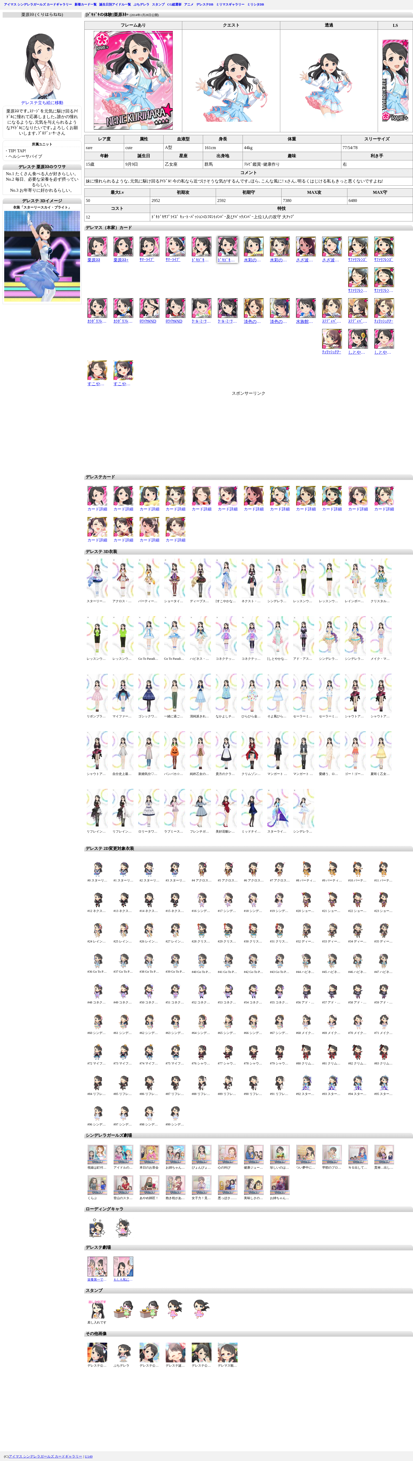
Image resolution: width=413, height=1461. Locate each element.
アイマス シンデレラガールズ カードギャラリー (38, 4)
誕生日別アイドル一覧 (115, 4)
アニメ (189, 4)
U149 (89, 1456)
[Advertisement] (204, 433)
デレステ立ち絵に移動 (42, 102)
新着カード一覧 (86, 4)
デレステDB (204, 4)
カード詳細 (97, 509)
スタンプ (158, 4)
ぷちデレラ (141, 4)
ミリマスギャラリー (230, 4)
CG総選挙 (174, 4)
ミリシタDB (255, 4)
